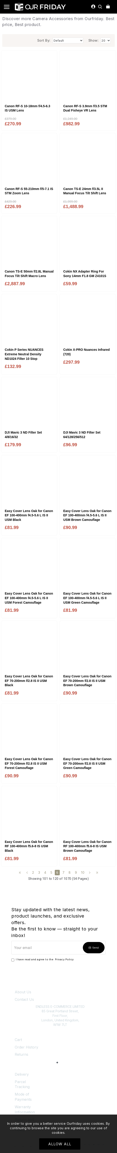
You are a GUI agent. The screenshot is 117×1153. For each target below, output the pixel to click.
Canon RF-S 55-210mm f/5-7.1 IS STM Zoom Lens (29, 191)
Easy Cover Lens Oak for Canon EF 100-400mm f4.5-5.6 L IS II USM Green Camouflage (87, 598)
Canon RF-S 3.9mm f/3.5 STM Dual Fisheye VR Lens (85, 108)
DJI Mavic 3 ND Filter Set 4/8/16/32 (23, 435)
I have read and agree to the (42, 959)
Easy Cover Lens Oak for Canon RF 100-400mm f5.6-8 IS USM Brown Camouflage (87, 846)
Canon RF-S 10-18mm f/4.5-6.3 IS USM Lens (27, 108)
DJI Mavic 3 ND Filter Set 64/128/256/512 (81, 435)
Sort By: (43, 40)
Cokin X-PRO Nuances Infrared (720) (86, 352)
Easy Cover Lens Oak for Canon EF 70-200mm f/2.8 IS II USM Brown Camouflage (87, 680)
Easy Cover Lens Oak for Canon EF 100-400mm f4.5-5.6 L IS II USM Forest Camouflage (29, 598)
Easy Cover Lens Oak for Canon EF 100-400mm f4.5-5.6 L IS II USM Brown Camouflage (87, 515)
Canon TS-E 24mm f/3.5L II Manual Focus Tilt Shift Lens (84, 191)
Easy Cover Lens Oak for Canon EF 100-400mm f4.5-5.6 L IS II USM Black (29, 515)
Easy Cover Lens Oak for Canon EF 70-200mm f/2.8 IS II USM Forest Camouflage (29, 763)
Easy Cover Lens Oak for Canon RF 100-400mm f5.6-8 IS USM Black (29, 846)
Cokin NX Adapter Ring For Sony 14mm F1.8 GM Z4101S (84, 274)
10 (82, 872)
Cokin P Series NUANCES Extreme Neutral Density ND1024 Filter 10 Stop (24, 354)
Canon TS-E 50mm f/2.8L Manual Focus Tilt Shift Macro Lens (29, 274)
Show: (93, 40)
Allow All (59, 1144)
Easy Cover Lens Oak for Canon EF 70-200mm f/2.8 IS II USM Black (29, 680)
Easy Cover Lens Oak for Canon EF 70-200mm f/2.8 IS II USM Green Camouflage (87, 763)
